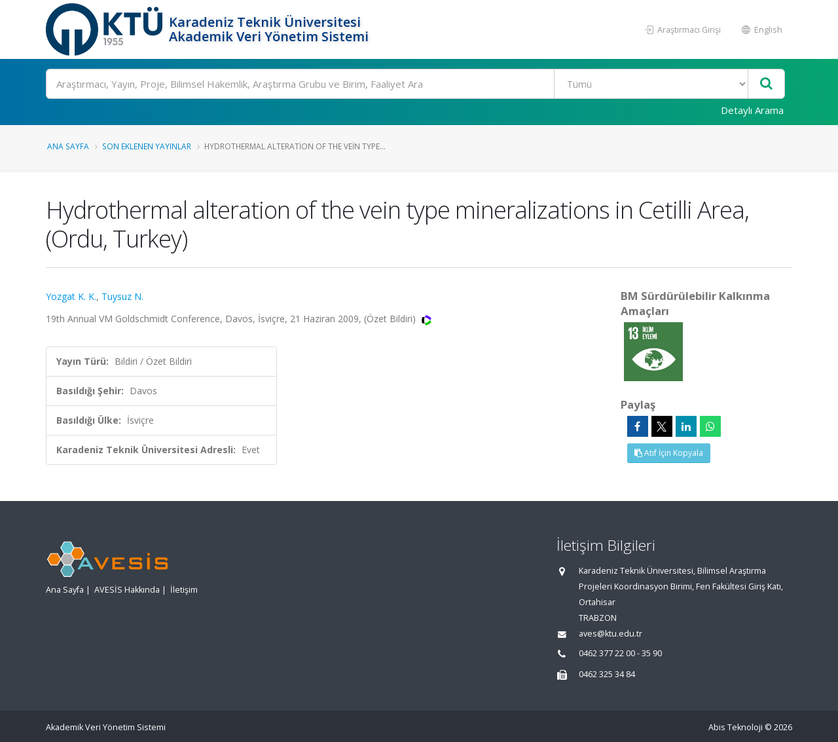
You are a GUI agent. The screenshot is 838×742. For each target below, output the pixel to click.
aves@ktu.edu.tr (610, 633)
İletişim (184, 589)
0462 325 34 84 (607, 674)
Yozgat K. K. (71, 296)
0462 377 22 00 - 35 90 (620, 653)
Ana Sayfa (68, 146)
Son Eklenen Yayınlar (146, 146)
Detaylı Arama (752, 110)
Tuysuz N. (122, 296)
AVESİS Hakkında (127, 589)
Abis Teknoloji (735, 727)
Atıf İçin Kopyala (668, 452)
